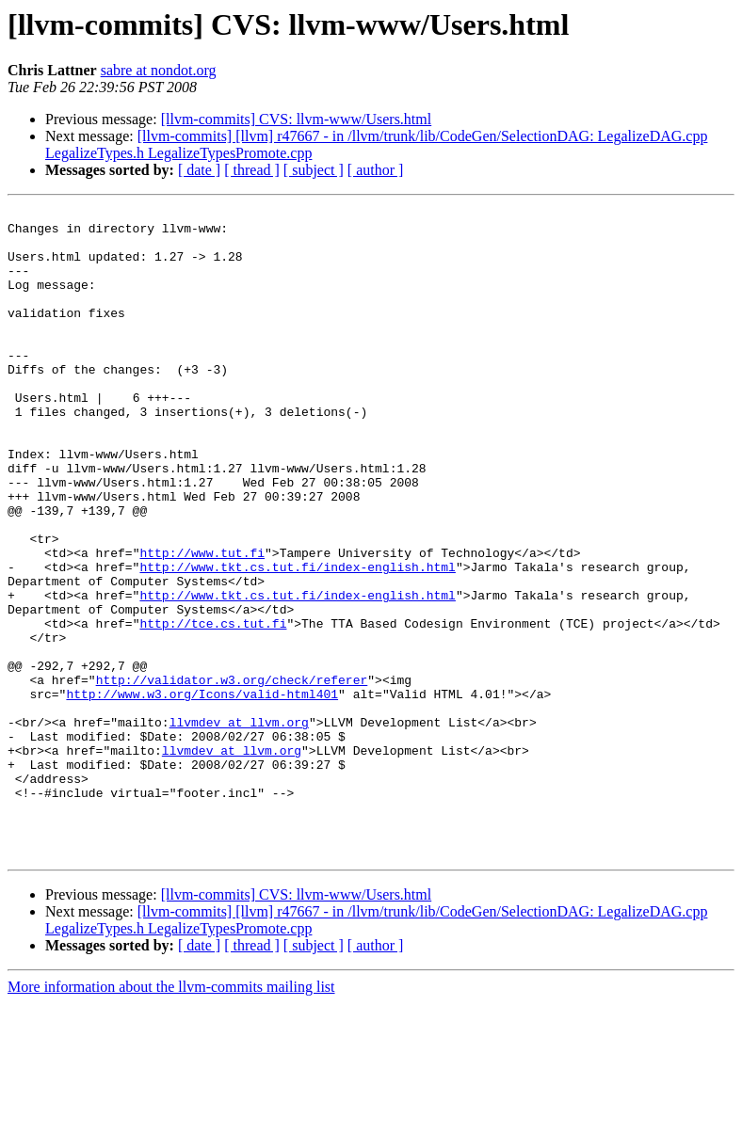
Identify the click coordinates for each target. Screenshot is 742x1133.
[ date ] (199, 170)
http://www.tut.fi (202, 622)
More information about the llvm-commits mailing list (171, 1117)
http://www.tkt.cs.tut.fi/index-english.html (297, 639)
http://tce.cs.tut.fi (212, 707)
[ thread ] (252, 170)
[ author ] (375, 170)
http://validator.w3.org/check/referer (232, 775)
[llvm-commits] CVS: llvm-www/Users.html (296, 119)
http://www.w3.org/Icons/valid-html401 (202, 792)
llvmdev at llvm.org (239, 826)
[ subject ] (313, 170)
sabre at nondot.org (159, 70)
